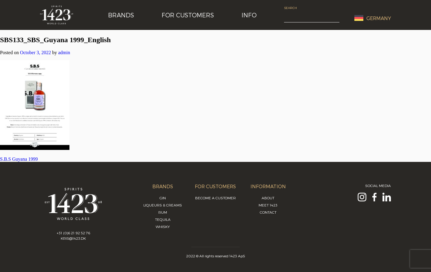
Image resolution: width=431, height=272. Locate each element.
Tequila (163, 219)
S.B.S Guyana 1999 (19, 159)
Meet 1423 (268, 205)
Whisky (163, 226)
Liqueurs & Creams (162, 205)
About (268, 198)
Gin (163, 198)
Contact (268, 212)
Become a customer (215, 198)
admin (64, 52)
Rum (162, 212)
